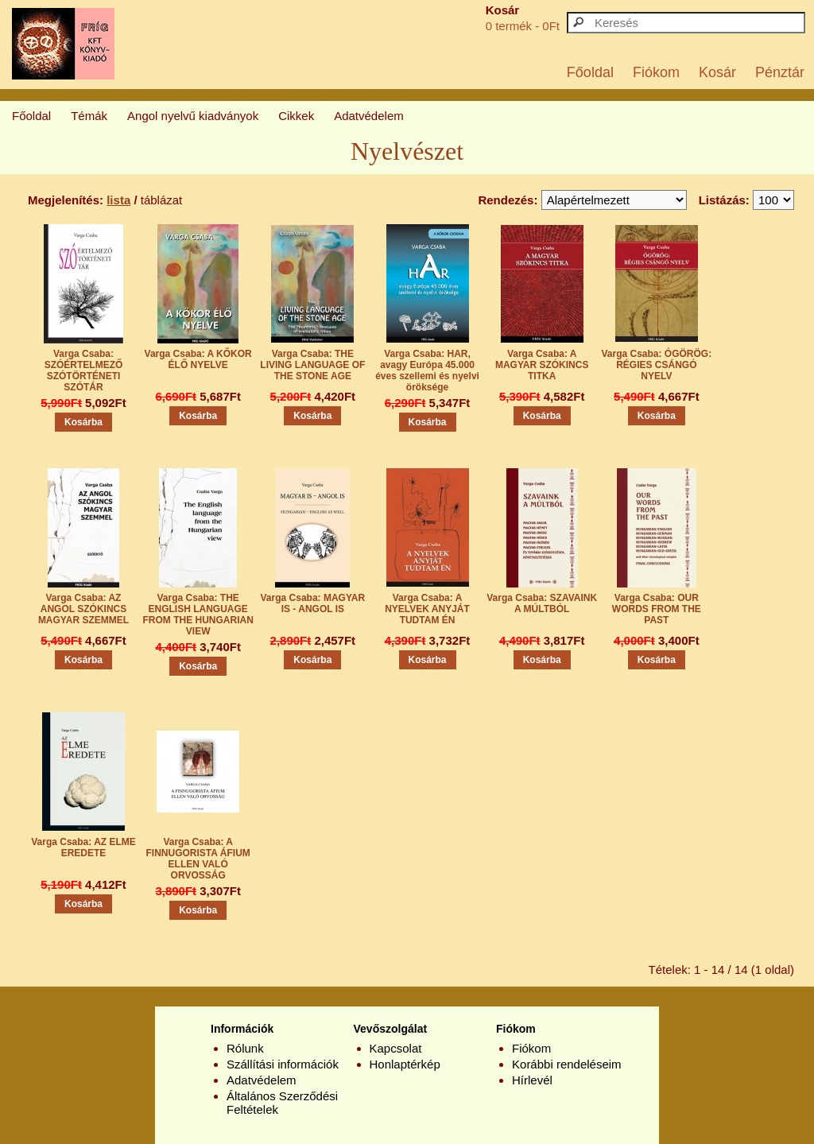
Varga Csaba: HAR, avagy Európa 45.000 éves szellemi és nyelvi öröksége (427, 370)
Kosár (717, 72)
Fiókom (656, 72)
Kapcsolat (396, 1048)
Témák (89, 115)
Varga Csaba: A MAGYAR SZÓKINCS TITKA (542, 365)
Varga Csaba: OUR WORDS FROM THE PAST (656, 609)
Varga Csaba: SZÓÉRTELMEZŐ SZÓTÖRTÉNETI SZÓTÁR (84, 370)
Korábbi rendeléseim (567, 1064)
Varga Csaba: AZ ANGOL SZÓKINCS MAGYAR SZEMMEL (83, 609)
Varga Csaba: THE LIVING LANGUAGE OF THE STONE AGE (312, 365)
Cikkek (296, 115)
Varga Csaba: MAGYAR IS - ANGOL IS (313, 603)
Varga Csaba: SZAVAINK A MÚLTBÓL (541, 603)
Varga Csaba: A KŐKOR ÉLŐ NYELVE (198, 359)
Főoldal (590, 72)
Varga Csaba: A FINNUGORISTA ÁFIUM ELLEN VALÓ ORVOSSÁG (198, 858)
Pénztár (779, 72)
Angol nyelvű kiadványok (192, 115)
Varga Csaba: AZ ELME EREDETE (83, 847)
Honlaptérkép (405, 1064)
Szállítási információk (283, 1064)
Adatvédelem (369, 115)
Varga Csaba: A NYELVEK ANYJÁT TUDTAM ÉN (427, 609)
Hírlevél (532, 1080)
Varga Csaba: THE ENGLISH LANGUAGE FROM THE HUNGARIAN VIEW (198, 614)
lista (118, 200)
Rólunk (245, 1048)
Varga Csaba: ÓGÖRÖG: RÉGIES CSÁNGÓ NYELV (657, 365)
